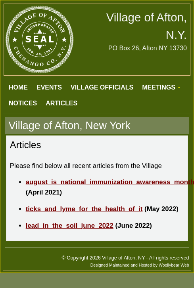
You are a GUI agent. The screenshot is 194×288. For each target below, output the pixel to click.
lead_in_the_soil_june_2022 (69, 225)
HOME (18, 87)
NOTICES (23, 103)
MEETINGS (158, 87)
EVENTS (49, 87)
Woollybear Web (174, 265)
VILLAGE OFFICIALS (102, 87)
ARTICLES (61, 103)
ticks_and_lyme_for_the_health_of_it (84, 209)
